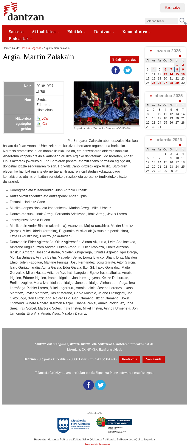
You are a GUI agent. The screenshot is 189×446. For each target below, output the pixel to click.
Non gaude (153, 359)
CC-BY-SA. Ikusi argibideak (102, 349)
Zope (99, 372)
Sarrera (16, 31)
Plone (114, 372)
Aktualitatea (45, 31)
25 (153, 82)
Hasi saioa (172, 7)
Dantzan (104, 31)
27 (165, 82)
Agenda (36, 48)
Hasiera (25, 48)
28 (171, 82)
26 (159, 82)
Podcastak (20, 38)
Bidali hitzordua (124, 59)
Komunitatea (136, 31)
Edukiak (76, 31)
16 (183, 74)
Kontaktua (129, 359)
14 (171, 74)
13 (165, 74)
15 (177, 74)
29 (177, 82)
